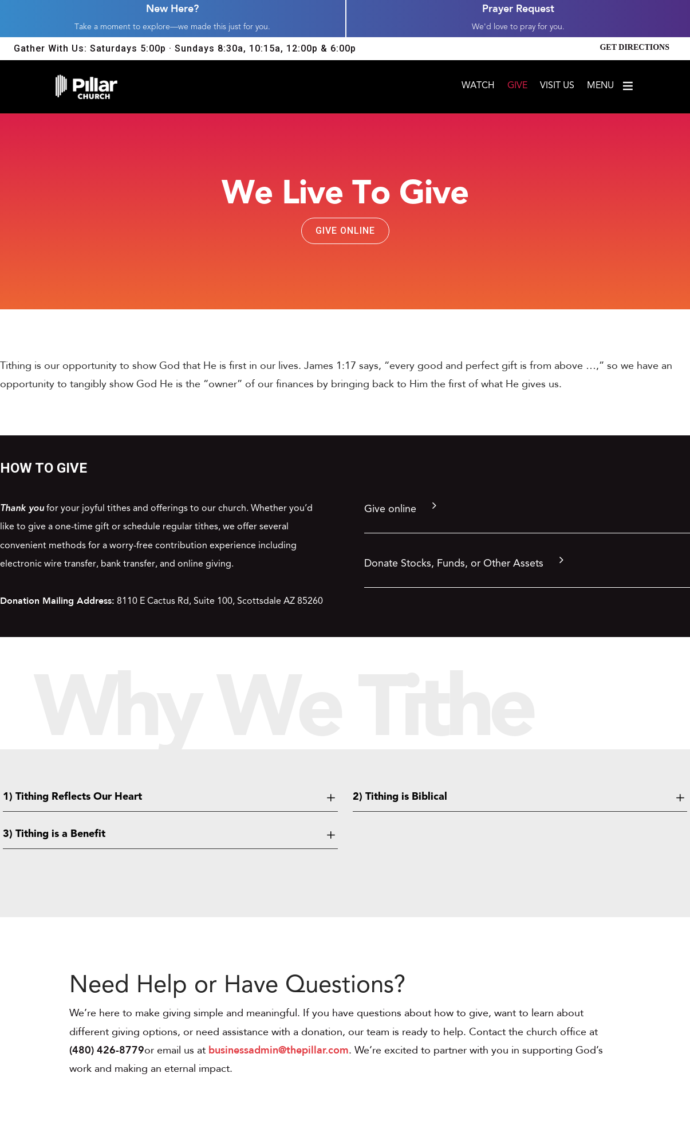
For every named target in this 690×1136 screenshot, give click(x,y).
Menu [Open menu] (610, 86)
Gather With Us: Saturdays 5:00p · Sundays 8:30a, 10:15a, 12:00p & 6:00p (185, 48)
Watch (478, 86)
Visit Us (557, 86)
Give (517, 86)
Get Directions (634, 47)
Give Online (345, 230)
